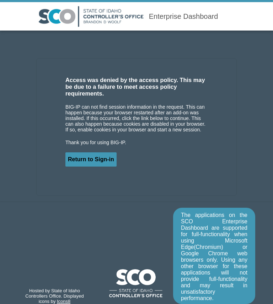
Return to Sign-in (91, 159)
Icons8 (63, 301)
